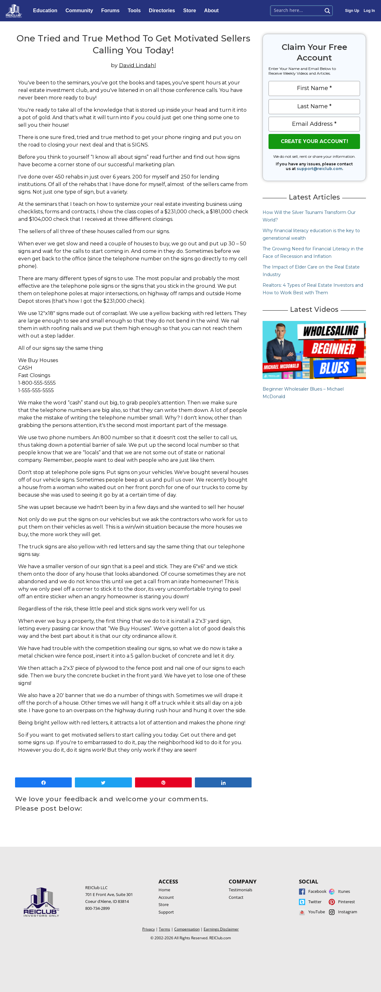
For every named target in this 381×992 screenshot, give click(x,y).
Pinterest (346, 901)
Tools (136, 11)
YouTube (316, 912)
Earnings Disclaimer (221, 929)
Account (166, 897)
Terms (164, 929)
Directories (163, 11)
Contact (236, 897)
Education (46, 11)
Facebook (317, 891)
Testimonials (240, 890)
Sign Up (352, 10)
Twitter (314, 901)
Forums (112, 11)
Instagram (347, 912)
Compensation (187, 929)
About (213, 11)
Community (80, 11)
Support (166, 912)
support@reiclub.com (319, 168)
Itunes (344, 891)
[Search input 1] (296, 10)
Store (191, 11)
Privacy (148, 929)
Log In (369, 10)
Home (164, 890)
